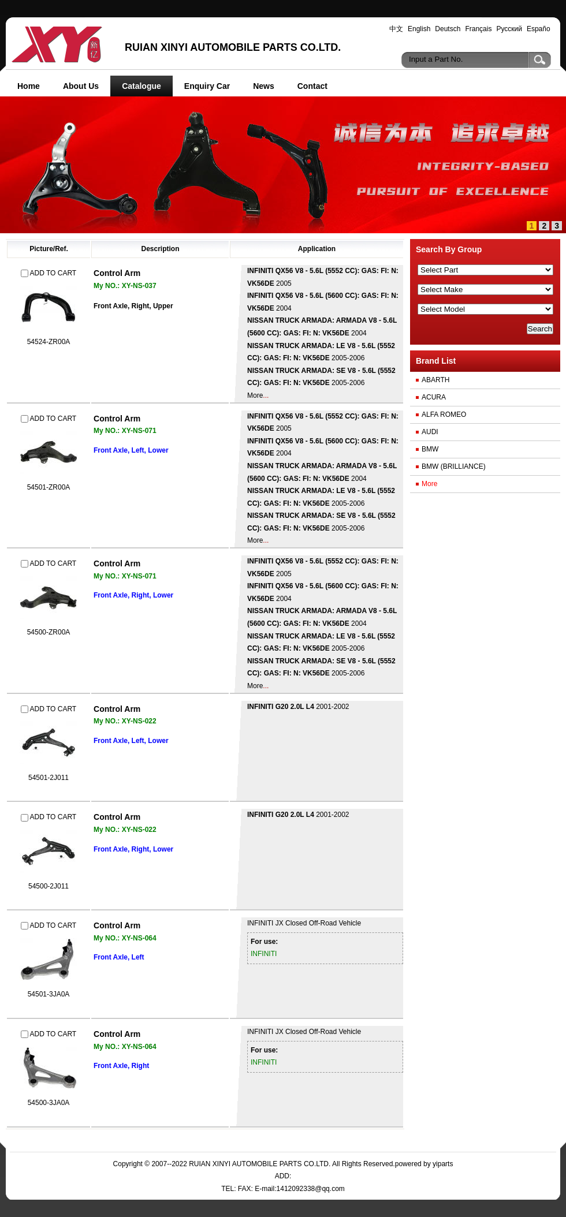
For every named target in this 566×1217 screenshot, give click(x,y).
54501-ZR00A (48, 487)
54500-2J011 (48, 886)
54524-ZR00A (48, 342)
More (255, 395)
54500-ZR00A (48, 632)
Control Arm (117, 273)
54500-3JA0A (49, 1103)
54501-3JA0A (49, 994)
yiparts (443, 1164)
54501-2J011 (48, 778)
